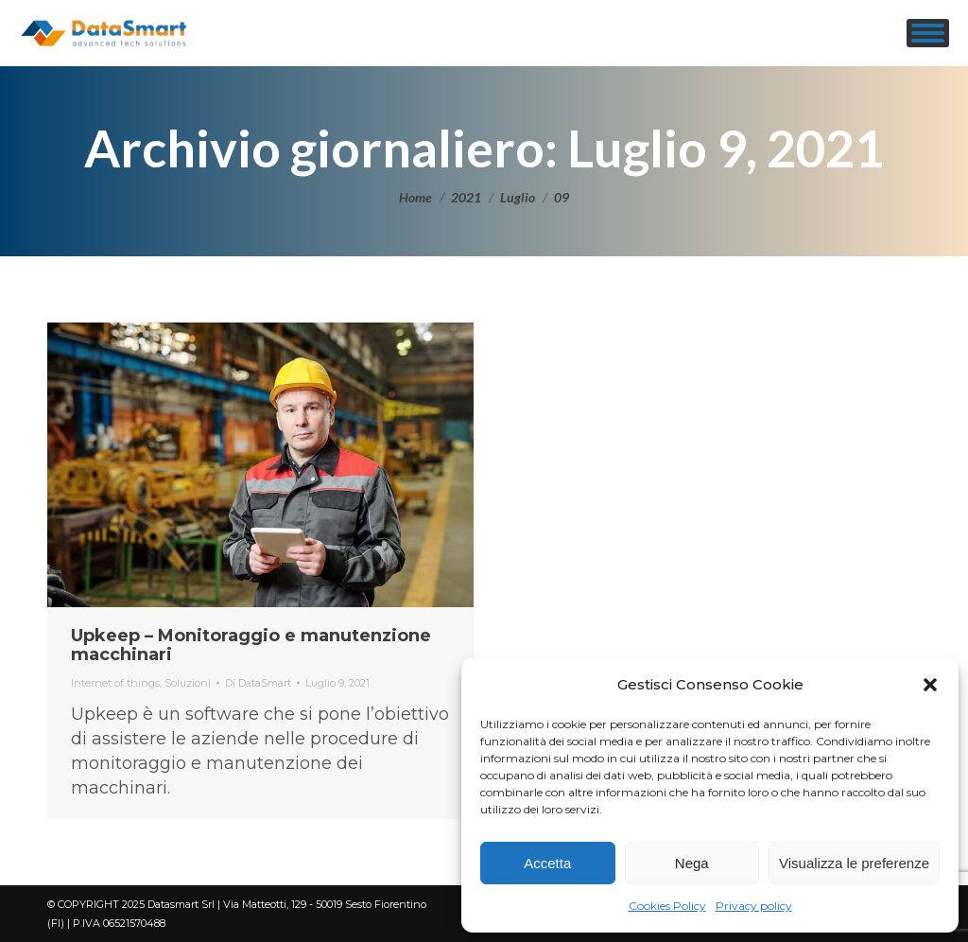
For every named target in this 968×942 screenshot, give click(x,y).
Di (258, 682)
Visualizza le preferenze (854, 863)
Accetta (547, 863)
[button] (930, 684)
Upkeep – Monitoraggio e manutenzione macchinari (251, 645)
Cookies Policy (667, 905)
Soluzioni (187, 682)
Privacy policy (754, 905)
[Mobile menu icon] (928, 33)
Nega (692, 863)
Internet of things (115, 682)
